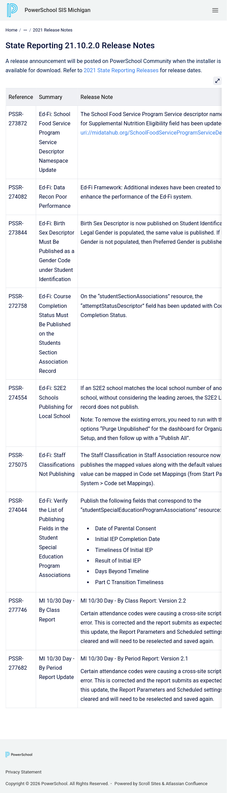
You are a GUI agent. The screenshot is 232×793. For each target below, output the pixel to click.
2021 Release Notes (53, 30)
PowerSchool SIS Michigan (57, 10)
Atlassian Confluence (186, 783)
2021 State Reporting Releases (121, 70)
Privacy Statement (23, 772)
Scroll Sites (150, 783)
